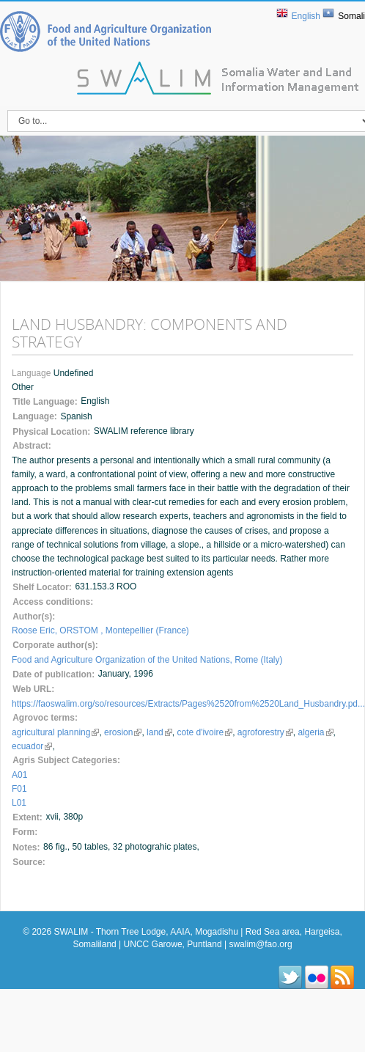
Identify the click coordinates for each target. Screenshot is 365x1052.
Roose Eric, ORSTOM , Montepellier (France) (100, 630)
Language (33, 373)
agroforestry (265, 732)
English (306, 16)
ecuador (32, 746)
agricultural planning (55, 732)
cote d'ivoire (204, 732)
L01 (19, 803)
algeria (315, 732)
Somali (351, 16)
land (159, 732)
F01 (19, 789)
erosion (122, 732)
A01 (19, 775)
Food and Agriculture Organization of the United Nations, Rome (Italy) (147, 660)
